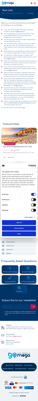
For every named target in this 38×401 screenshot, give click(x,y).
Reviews (8, 253)
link (28, 3)
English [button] (31, 3)
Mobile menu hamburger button (35, 3)
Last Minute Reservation (28, 281)
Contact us (9, 249)
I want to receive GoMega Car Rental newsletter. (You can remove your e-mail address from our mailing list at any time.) (20, 313)
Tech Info (19, 291)
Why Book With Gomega (10, 272)
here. (23, 107)
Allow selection (19, 228)
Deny (19, 233)
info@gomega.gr (20, 31)
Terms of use (10, 245)
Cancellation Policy (20, 368)
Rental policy (19, 365)
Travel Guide (31, 368)
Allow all (19, 222)
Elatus (23, 395)
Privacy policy (10, 242)
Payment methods (8, 368)
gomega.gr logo (8, 3)
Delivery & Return (10, 281)
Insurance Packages (28, 272)
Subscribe (34, 306)
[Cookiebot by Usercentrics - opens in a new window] (28, 166)
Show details (29, 217)
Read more (11, 157)
